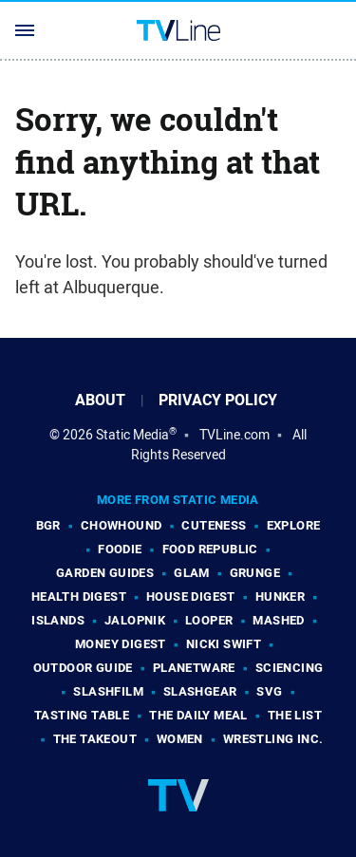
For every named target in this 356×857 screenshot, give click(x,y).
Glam (192, 573)
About (100, 400)
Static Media (132, 434)
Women (180, 739)
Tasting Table (81, 715)
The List (295, 715)
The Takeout (95, 739)
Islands (57, 620)
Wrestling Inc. (273, 739)
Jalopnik (134, 620)
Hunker (280, 596)
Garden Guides (105, 573)
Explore (294, 525)
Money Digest (120, 644)
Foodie (119, 549)
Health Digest (78, 596)
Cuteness (213, 525)
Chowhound (121, 525)
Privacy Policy (218, 400)
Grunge (255, 573)
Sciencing (289, 668)
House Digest (190, 596)
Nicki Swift (223, 644)
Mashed (278, 620)
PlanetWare (194, 668)
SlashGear (200, 691)
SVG (269, 691)
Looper (209, 620)
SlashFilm (108, 691)
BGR (48, 525)
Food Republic (210, 549)
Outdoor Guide (83, 668)
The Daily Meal (198, 715)
